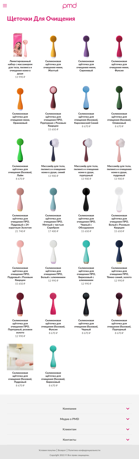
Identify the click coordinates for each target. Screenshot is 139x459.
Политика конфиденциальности (84, 450)
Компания (97, 408)
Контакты (97, 439)
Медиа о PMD (96, 419)
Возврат (62, 450)
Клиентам (97, 429)
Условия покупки (47, 450)
